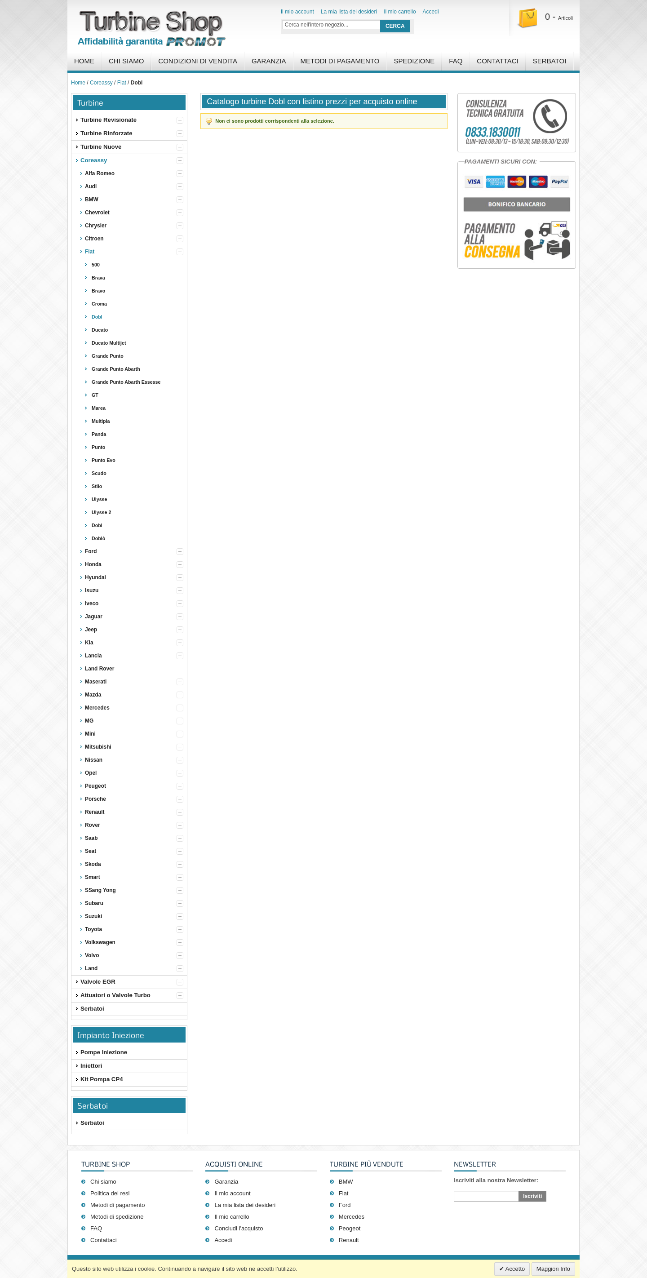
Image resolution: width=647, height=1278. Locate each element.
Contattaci (497, 61)
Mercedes (351, 1216)
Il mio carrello (400, 12)
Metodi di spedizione (117, 1216)
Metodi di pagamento (340, 61)
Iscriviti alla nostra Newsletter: (496, 1180)
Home (84, 61)
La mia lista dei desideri (349, 12)
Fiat (121, 83)
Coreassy (101, 83)
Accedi (431, 12)
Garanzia (269, 61)
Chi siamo (103, 1181)
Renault (349, 1240)
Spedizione (414, 61)
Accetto (514, 1268)
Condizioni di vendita (197, 61)
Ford (345, 1205)
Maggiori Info (553, 1268)
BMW (346, 1181)
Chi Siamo (126, 61)
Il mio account (297, 12)
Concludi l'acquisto (238, 1228)
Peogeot (349, 1228)
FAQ (455, 61)
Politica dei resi (109, 1193)
